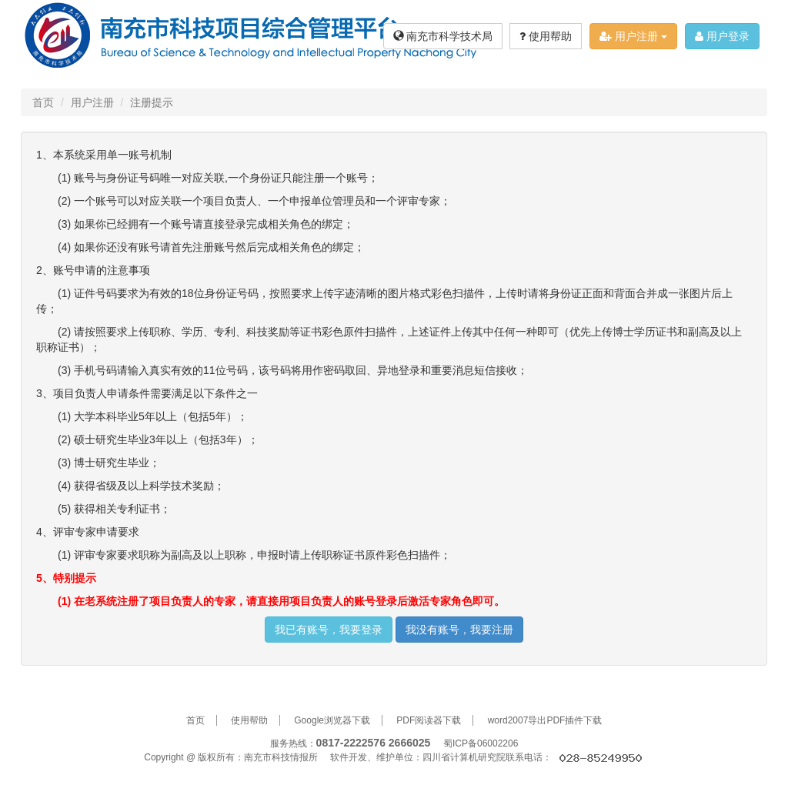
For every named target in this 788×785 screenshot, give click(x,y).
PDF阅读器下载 (428, 720)
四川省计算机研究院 (464, 757)
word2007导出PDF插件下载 (545, 720)
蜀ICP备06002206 (480, 743)
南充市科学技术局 (443, 36)
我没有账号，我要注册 (459, 629)
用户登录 (722, 36)
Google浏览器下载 (332, 720)
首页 (43, 102)
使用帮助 (545, 36)
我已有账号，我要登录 (328, 629)
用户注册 (633, 36)
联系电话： (575, 757)
